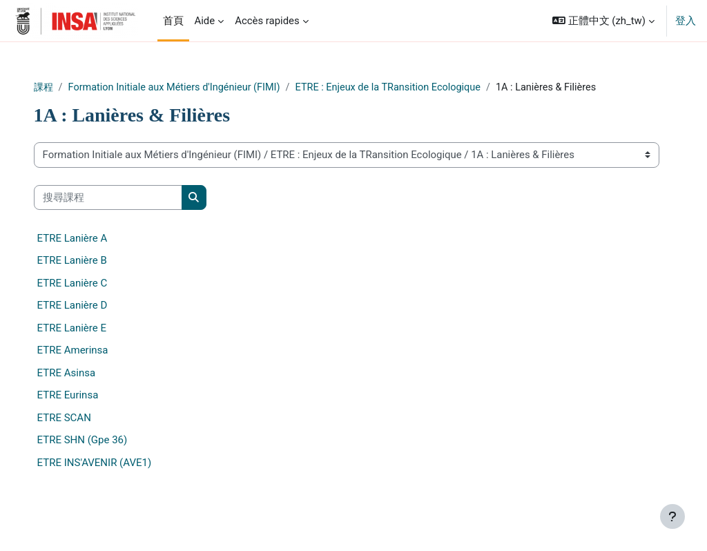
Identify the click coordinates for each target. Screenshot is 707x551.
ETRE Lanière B (103, 277)
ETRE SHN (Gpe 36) (113, 456)
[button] (603, 20)
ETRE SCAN (95, 433)
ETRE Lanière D (103, 322)
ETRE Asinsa (97, 389)
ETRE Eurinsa (99, 411)
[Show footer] (672, 516)
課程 (75, 87)
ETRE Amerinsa (103, 366)
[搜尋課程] (139, 213)
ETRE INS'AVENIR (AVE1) (125, 478)
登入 (685, 20)
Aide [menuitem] (205, 20)
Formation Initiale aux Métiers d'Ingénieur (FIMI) (210, 87)
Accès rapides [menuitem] (267, 20)
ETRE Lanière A (103, 254)
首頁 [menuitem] (173, 20)
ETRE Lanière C (103, 299)
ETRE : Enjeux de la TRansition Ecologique (430, 87)
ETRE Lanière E (102, 344)
